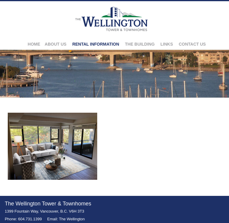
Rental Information (95, 44)
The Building (140, 44)
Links (166, 44)
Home (34, 44)
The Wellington (72, 219)
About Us (55, 44)
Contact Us (192, 44)
